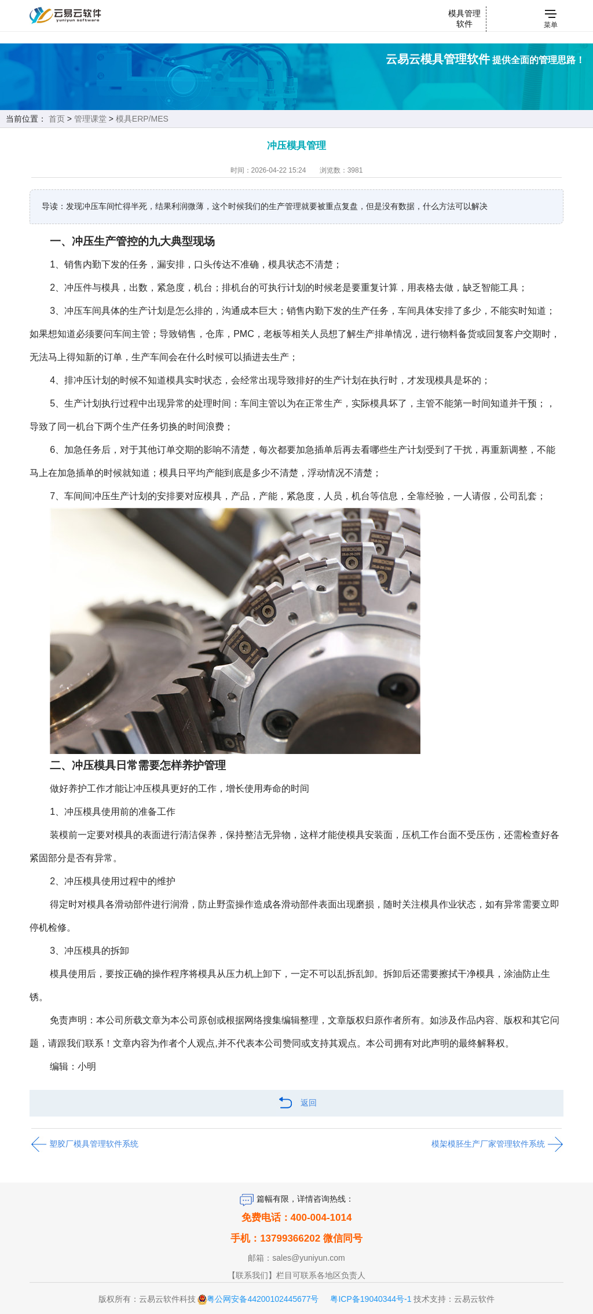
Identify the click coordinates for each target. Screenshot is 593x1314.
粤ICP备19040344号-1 (370, 1299)
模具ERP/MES (142, 118)
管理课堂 (90, 118)
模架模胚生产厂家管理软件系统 (497, 1144)
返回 (296, 1103)
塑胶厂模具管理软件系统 (84, 1144)
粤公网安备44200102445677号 (263, 1299)
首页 (57, 118)
